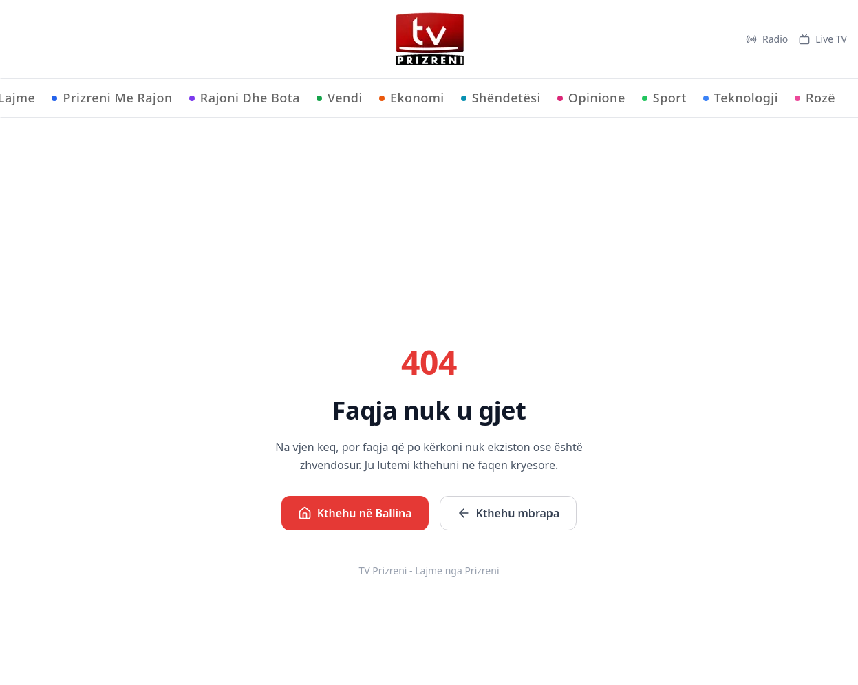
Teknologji (740, 97)
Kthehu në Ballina (355, 513)
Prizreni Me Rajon (112, 97)
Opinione (591, 97)
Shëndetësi (501, 97)
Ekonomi (411, 97)
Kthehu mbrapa (508, 513)
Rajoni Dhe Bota (244, 97)
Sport (664, 97)
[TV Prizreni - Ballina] (429, 39)
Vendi (340, 97)
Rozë (815, 97)
